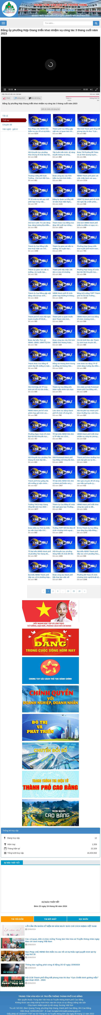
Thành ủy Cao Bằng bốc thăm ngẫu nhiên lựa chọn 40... (63, 386)
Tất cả (5, 112)
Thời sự (5, 117)
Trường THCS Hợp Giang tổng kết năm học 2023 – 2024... (38, 503)
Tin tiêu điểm (17, 915)
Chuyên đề (7, 121)
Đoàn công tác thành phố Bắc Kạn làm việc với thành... (63, 573)
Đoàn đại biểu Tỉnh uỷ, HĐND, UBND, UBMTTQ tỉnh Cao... (39, 339)
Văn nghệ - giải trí (10, 125)
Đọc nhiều (83, 915)
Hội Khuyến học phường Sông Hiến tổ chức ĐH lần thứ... (63, 550)
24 (68, 588)
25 (74, 588)
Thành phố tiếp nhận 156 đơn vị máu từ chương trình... (62, 268)
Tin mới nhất (50, 915)
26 (79, 588)
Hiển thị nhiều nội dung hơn (50, 105)
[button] (50, 61)
